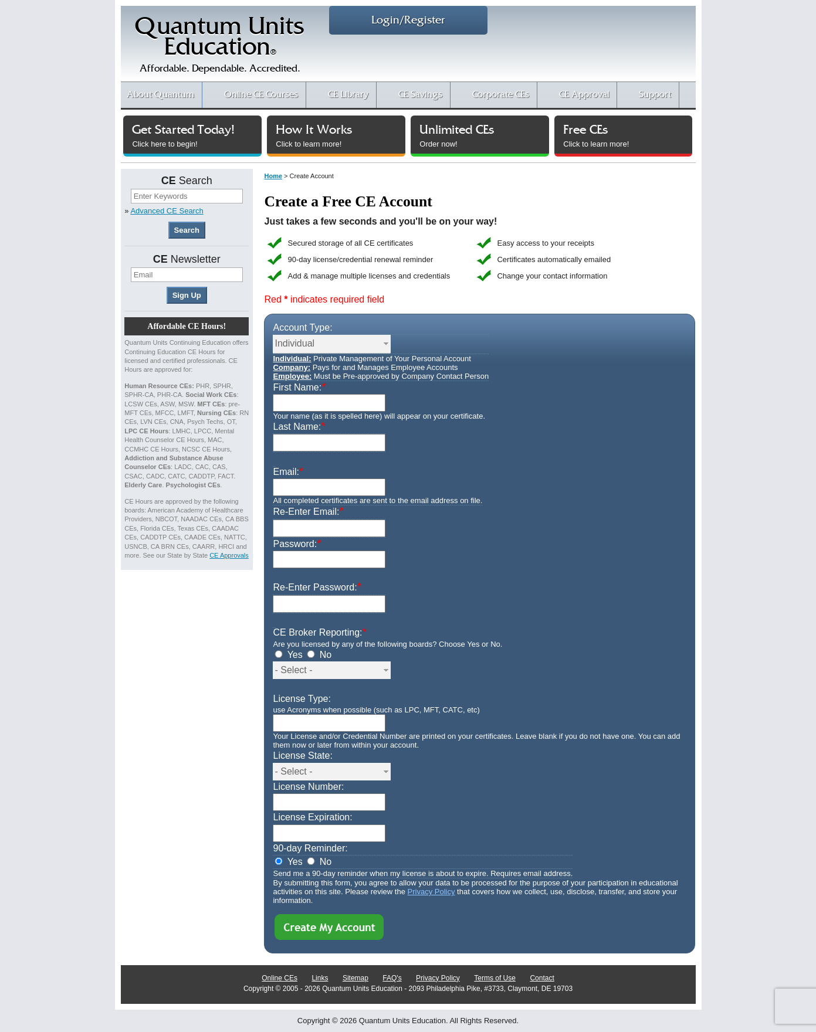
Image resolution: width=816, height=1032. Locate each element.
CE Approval (584, 94)
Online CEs (279, 978)
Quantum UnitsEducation (220, 47)
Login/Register (408, 20)
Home (273, 175)
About (160, 94)
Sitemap (355, 978)
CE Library (348, 94)
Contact (542, 978)
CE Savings (420, 94)
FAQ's (391, 978)
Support (655, 94)
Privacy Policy (431, 891)
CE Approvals (229, 555)
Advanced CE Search (166, 210)
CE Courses (261, 94)
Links (319, 978)
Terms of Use (495, 978)
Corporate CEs (500, 94)
